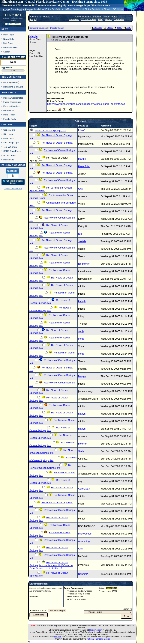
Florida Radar (10, 119)
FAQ (100, 19)
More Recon (9, 114)
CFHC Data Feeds (12, 151)
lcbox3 (82, 130)
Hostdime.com (95, 630)
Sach (81, 451)
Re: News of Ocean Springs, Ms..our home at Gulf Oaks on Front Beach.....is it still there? (51, 565)
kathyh (82, 301)
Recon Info (8, 110)
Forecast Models (11, 106)
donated (58, 637)
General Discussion (38, 28)
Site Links (8, 134)
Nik (80, 233)
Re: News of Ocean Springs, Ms (49, 301)
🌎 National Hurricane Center (13, 182)
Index (108, 27)
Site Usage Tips (11, 142)
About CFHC (9, 155)
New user (74, 19)
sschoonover (85, 533)
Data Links (8, 138)
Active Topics (110, 16)
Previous (96, 27)
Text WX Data (10, 147)
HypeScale (7, 67)
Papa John (84, 166)
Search (6, 51)
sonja (81, 331)
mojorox (82, 443)
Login (6, 9)
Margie (33, 36)
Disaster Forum (57, 28)
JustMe (82, 241)
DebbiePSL (84, 574)
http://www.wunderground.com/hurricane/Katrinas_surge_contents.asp (86, 104)
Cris (80, 188)
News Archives (10, 47)
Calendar (119, 19)
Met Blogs (8, 43)
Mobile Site (8, 159)
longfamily (83, 263)
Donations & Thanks (13, 86)
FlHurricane (13, 14)
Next (118, 27)
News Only (8, 39)
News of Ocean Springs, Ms (50, 130)
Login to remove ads (13, 188)
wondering (84, 541)
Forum (6, 82)
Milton (59, 9)
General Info (9, 130)
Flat (127, 27)
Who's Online (88, 19)
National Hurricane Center (98, 639)
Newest (14, 82)
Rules (108, 19)
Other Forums (83, 16)
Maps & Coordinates (13, 98)
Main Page (8, 34)
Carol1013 (84, 488)
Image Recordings (12, 102)
